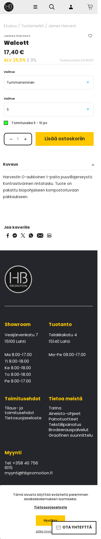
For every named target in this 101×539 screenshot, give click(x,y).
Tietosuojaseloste (23, 418)
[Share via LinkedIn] (49, 235)
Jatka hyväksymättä (50, 531)
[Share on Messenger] (15, 235)
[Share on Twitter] (23, 235)
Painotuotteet (63, 419)
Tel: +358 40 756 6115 (21, 465)
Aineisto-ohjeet (65, 413)
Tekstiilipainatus (65, 424)
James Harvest (62, 26)
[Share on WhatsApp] (31, 235)
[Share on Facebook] (8, 235)
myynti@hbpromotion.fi (23, 473)
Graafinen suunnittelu (71, 435)
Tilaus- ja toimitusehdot (19, 410)
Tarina (55, 408)
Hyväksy (50, 520)
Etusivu (10, 26)
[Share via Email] (40, 235)
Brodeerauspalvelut (69, 430)
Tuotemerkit (32, 26)
